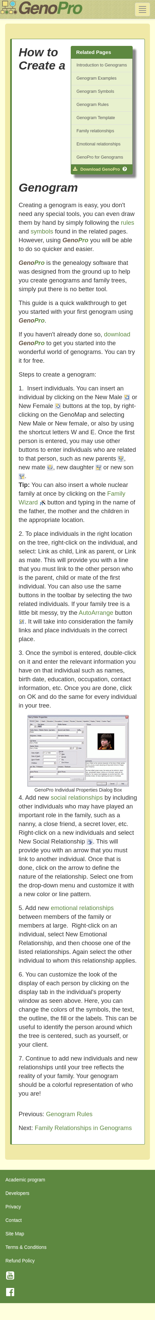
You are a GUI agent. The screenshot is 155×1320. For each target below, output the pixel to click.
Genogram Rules (92, 104)
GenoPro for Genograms (99, 157)
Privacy (13, 1206)
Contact (13, 1220)
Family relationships (95, 131)
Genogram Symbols (95, 91)
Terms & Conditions (25, 1247)
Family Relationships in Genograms (83, 1128)
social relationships (77, 797)
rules (127, 222)
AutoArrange (96, 612)
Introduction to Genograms (101, 65)
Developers (17, 1193)
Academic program (25, 1179)
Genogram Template (95, 117)
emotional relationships (82, 908)
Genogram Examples (96, 78)
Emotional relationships (98, 144)
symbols (41, 231)
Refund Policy (20, 1260)
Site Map (14, 1233)
